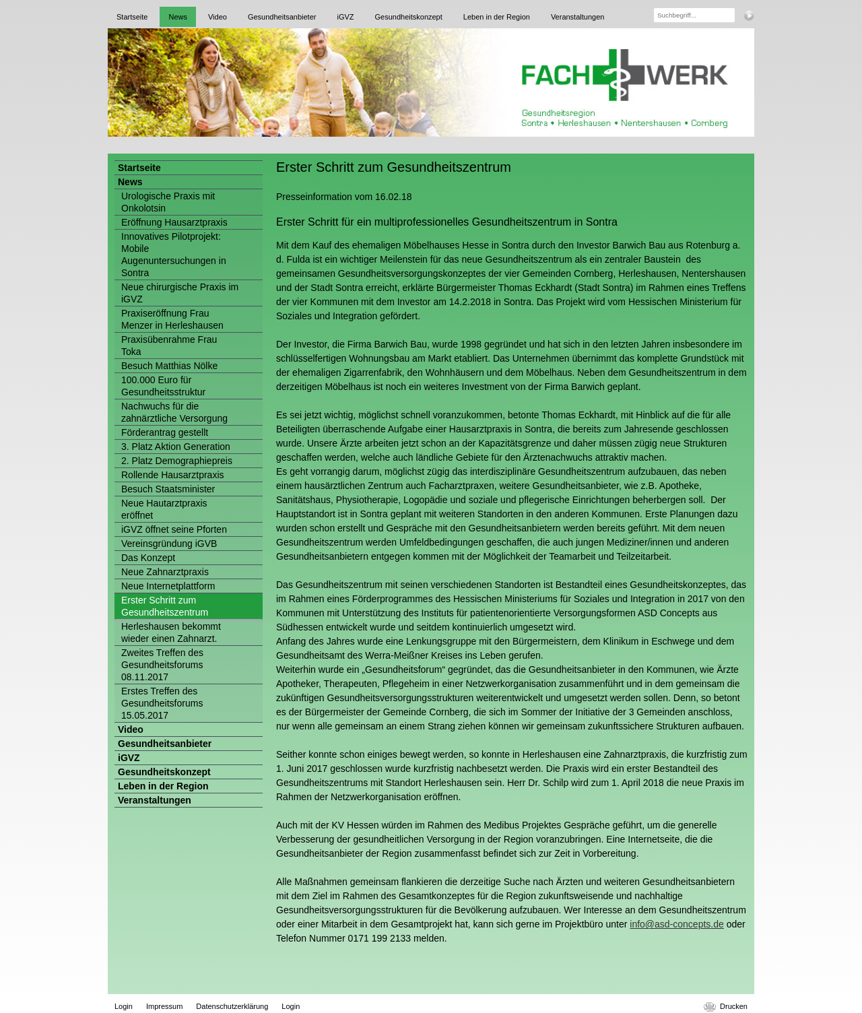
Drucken (734, 1006)
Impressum (164, 1006)
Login (123, 1006)
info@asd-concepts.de (677, 924)
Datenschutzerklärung (232, 1006)
